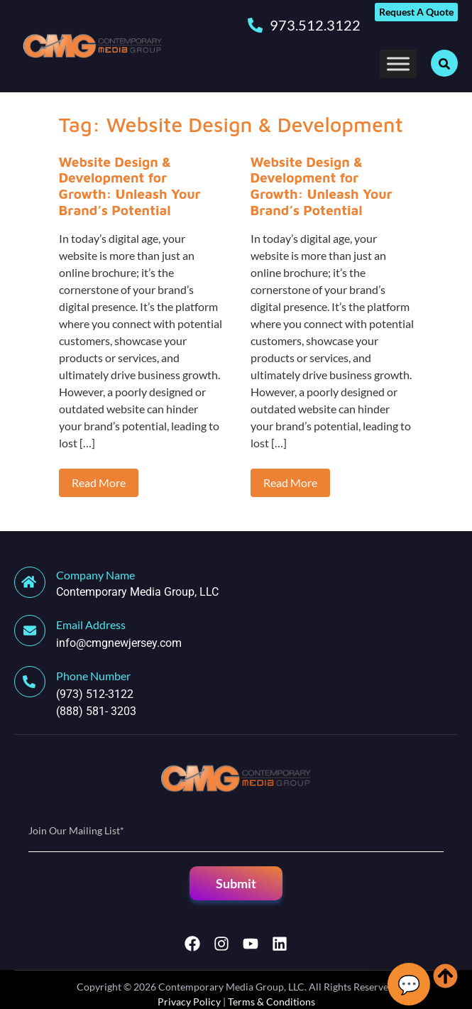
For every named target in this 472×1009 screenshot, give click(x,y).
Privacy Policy (189, 1002)
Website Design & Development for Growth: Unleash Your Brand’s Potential (130, 186)
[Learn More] (236, 584)
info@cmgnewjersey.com (119, 643)
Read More (99, 482)
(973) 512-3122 (94, 694)
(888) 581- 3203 (96, 711)
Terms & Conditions (271, 1002)
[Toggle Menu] (398, 63)
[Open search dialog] (444, 63)
